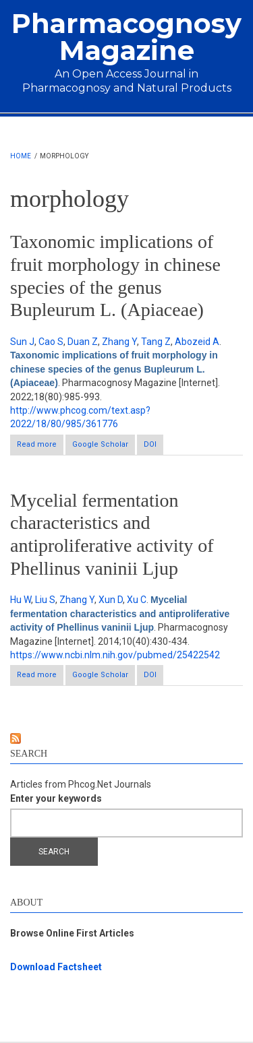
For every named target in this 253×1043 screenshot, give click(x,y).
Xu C (136, 599)
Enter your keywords (56, 798)
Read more (40, 447)
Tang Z (156, 341)
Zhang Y (119, 341)
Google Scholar (100, 444)
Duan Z (82, 341)
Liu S (45, 599)
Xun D (111, 599)
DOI (150, 444)
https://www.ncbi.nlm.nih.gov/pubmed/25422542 (115, 655)
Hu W (20, 599)
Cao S (50, 341)
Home (20, 156)
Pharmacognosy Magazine (126, 37)
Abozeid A (197, 341)
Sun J (22, 341)
